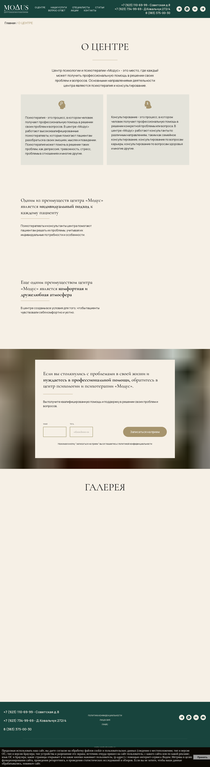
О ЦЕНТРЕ (25, 23)
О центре (40, 7)
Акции (74, 10)
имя (45, 423)
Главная (10, 23)
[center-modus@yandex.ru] (203, 719)
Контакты (90, 10)
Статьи (99, 7)
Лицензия (105, 720)
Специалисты (81, 7)
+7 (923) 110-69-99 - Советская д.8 (145, 5)
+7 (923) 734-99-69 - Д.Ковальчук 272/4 (142, 9)
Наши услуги (59, 7)
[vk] (195, 9)
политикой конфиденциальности (135, 443)
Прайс (105, 724)
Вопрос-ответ (56, 10)
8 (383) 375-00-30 (157, 13)
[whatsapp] (187, 9)
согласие (62, 750)
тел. (72, 423)
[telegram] (179, 9)
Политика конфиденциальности (105, 715)
